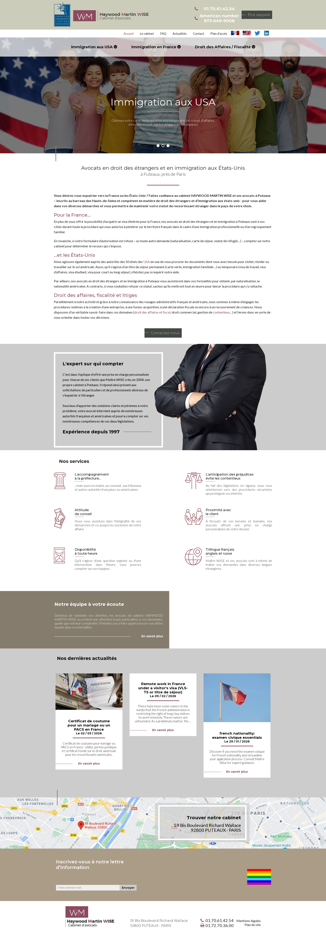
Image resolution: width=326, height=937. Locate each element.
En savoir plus (89, 763)
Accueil (128, 33)
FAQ (163, 33)
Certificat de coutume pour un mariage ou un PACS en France (89, 725)
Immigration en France (153, 47)
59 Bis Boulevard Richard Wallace (159, 923)
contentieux (221, 312)
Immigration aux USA (92, 47)
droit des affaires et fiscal (152, 312)
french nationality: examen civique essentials (237, 735)
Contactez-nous (165, 333)
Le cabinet (147, 33)
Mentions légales (248, 921)
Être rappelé (259, 15)
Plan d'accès (218, 33)
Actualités (180, 33)
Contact (198, 33)
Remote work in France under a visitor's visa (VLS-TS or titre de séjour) (163, 688)
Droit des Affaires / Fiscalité (223, 47)
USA (146, 262)
